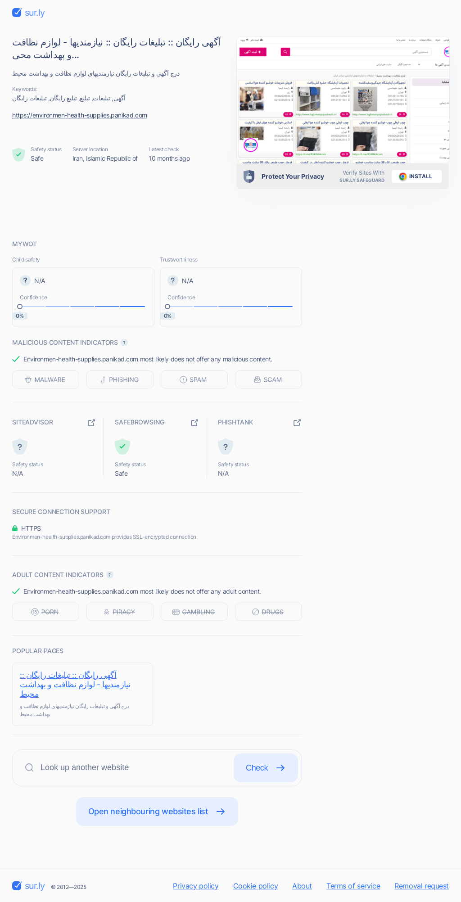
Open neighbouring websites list (157, 811)
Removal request (421, 885)
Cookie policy (255, 885)
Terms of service (353, 885)
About (302, 885)
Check (266, 767)
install (414, 176)
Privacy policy (195, 885)
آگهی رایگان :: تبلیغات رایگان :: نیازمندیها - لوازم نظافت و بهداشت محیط (75, 684)
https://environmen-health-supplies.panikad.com (79, 115)
